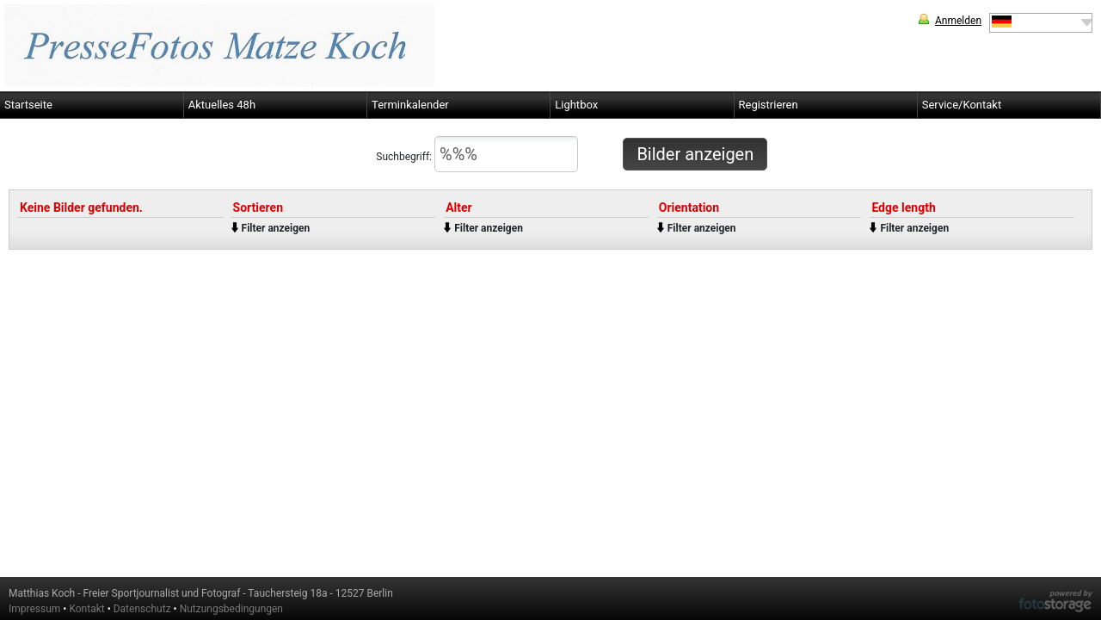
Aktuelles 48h (221, 104)
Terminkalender (410, 104)
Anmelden (958, 21)
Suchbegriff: (477, 154)
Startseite (28, 104)
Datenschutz (142, 609)
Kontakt (86, 609)
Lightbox (576, 104)
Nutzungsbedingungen (231, 609)
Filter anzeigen (276, 228)
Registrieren (768, 104)
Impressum (34, 609)
